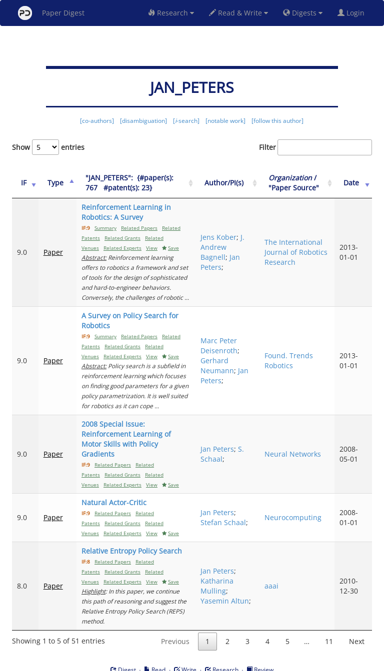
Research (171, 12)
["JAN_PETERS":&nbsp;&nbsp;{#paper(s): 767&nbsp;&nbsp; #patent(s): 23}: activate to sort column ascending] (142, 188)
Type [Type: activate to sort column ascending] (52, 187)
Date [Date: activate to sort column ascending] (355, 187)
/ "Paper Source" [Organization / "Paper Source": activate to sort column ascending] (304, 187)
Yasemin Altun (234, 586)
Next (356, 621)
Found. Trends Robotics (300, 365)
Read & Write (238, 12)
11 (329, 621)
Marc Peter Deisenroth (238, 350)
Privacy (220, 662)
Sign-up (171, 662)
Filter (315, 147)
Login (353, 12)
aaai (283, 571)
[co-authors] (97, 120)
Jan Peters (239, 272)
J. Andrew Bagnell (242, 257)
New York (273, 662)
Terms (196, 662)
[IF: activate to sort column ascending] (24, 188)
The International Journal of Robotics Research (298, 262)
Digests (302, 12)
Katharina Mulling (236, 566)
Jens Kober (238, 247)
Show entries (48, 147)
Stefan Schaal (231, 512)
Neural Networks (304, 449)
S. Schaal (241, 449)
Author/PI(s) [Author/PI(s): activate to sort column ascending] (243, 187)
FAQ (150, 662)
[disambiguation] (143, 120)
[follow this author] (278, 120)
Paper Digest (51, 13)
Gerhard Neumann (236, 370)
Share (243, 662)
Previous (175, 621)
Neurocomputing (305, 507)
